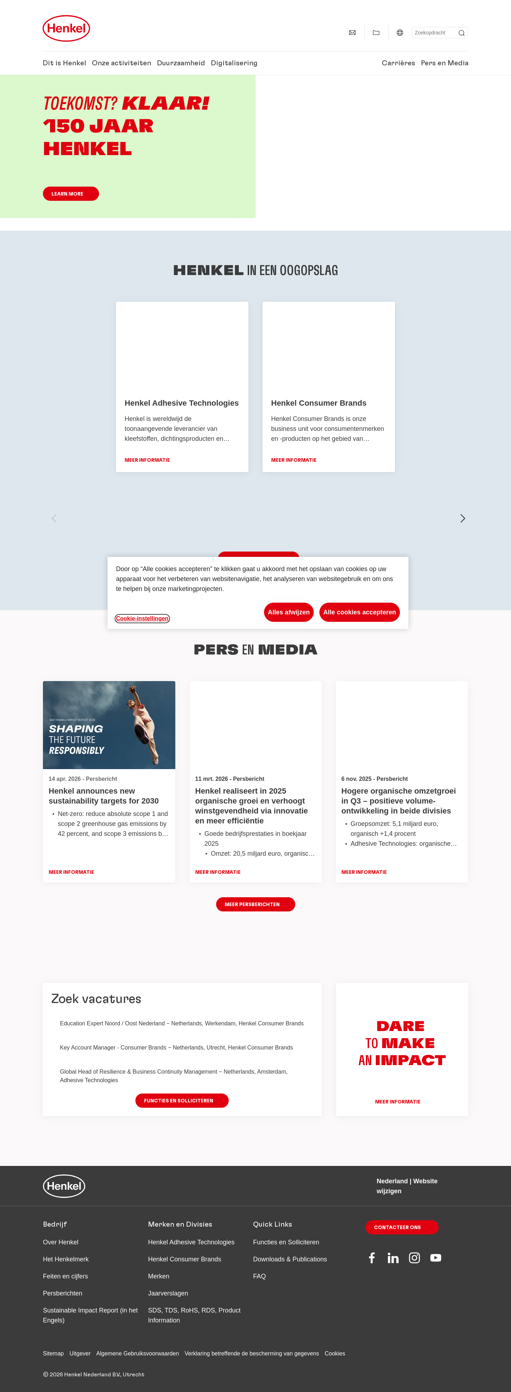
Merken (158, 1276)
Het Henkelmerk (66, 1259)
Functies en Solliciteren (286, 1242)
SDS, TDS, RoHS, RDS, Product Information (194, 1315)
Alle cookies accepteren (359, 612)
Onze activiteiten (121, 63)
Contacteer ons (397, 1227)
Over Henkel (60, 1242)
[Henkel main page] (66, 28)
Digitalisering (234, 63)
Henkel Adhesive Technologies (191, 1242)
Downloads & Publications (290, 1259)
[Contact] (352, 32)
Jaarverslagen (168, 1293)
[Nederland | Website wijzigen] (399, 32)
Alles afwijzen (289, 612)
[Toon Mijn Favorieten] (376, 32)
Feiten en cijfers (65, 1276)
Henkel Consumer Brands (184, 1259)
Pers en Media (444, 63)
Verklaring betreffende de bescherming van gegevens (252, 1353)
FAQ (259, 1276)
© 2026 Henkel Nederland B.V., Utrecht (93, 1374)
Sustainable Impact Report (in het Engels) (90, 1315)
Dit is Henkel (64, 63)
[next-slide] (463, 518)
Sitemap (53, 1353)
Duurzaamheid (181, 63)
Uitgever (80, 1353)
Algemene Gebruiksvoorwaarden (137, 1353)
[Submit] (461, 33)
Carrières (398, 63)
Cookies (335, 1353)
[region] (258, 593)
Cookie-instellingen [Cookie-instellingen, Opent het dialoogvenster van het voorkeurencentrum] (142, 618)
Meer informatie (71, 872)
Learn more (67, 194)
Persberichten (62, 1293)
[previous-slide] (54, 518)
